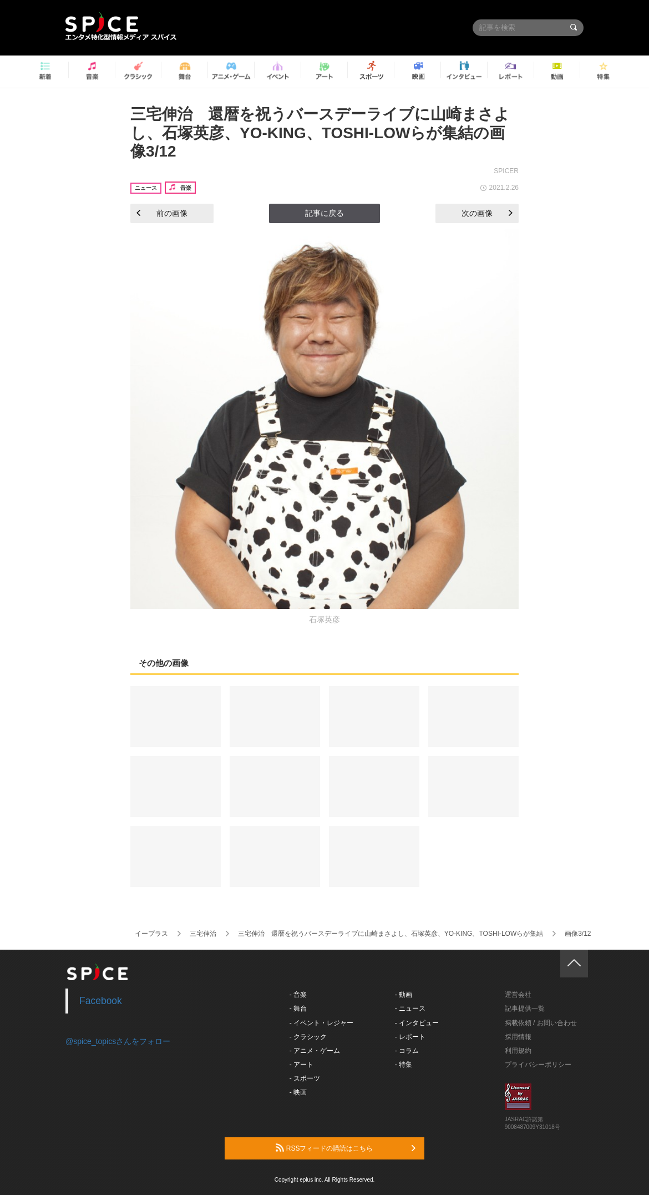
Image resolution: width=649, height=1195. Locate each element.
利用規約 (518, 1051)
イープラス (151, 933)
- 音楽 (298, 995)
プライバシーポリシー (538, 1064)
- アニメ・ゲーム (315, 1051)
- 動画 (403, 995)
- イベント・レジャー (321, 1023)
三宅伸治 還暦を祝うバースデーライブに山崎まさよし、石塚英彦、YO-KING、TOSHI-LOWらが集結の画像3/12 (320, 132)
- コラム (407, 1051)
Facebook (100, 1000)
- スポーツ (305, 1078)
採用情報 (518, 1037)
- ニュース (410, 1008)
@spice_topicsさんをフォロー (117, 1041)
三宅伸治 (203, 933)
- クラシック (308, 1037)
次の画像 (487, 213)
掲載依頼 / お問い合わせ (541, 1023)
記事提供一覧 (525, 1008)
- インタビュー (417, 1023)
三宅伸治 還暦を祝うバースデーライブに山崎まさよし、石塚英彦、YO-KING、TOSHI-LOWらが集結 (390, 933)
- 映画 (298, 1092)
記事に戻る (324, 213)
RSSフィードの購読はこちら (345, 1147)
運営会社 (518, 995)
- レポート (410, 1037)
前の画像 (161, 213)
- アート (301, 1064)
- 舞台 (298, 1008)
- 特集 (403, 1064)
